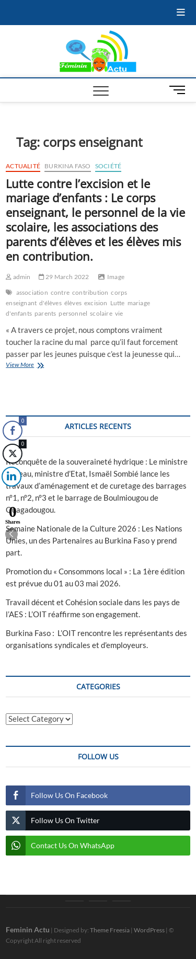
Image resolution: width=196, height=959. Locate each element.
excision (96, 303)
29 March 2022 (64, 277)
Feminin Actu (28, 929)
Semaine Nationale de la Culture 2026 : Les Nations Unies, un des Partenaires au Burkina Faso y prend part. (94, 540)
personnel (73, 313)
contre (60, 292)
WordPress (149, 930)
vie (119, 313)
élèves (73, 303)
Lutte (117, 303)
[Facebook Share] (12, 431)
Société (108, 166)
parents (45, 313)
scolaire (101, 313)
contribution (90, 292)
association (32, 292)
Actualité (23, 166)
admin (18, 277)
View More (36, 365)
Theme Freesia (110, 930)
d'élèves (50, 303)
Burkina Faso (67, 166)
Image (115, 277)
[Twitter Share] (11, 454)
